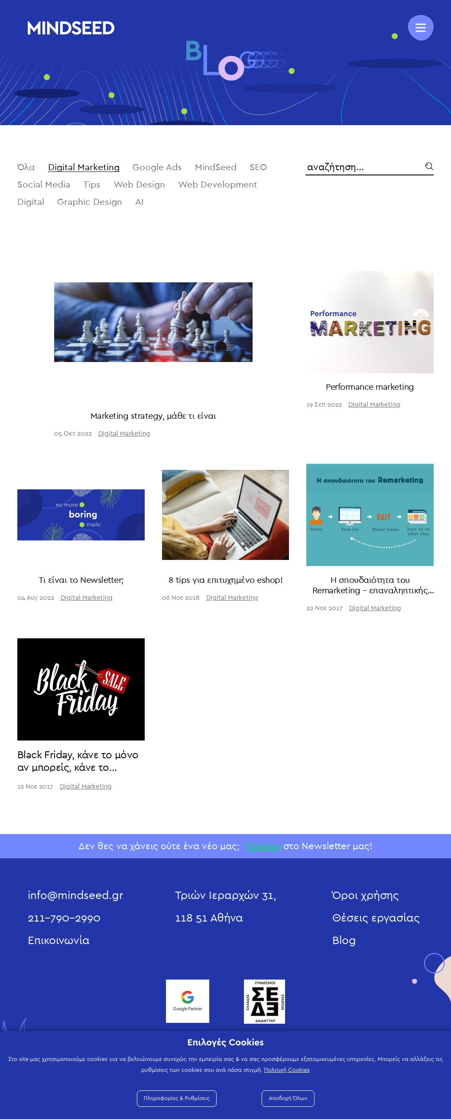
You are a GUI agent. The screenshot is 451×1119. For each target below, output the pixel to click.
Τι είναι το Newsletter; (81, 580)
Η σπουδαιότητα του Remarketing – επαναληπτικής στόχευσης (370, 590)
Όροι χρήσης (365, 895)
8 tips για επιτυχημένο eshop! (226, 580)
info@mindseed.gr (75, 895)
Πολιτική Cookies (286, 1070)
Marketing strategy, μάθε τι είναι (153, 416)
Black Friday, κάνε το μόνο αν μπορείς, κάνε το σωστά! (77, 768)
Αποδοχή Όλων (288, 1098)
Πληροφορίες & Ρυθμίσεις (177, 1098)
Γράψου (264, 846)
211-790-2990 (64, 918)
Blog (344, 940)
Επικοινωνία (59, 940)
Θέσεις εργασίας (376, 918)
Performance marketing (370, 387)
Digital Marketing (124, 433)
